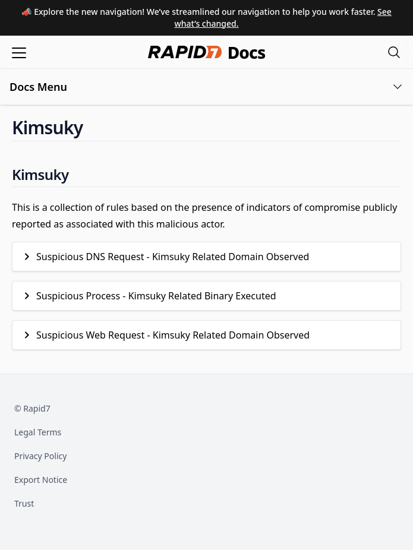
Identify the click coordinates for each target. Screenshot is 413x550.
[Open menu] (19, 52)
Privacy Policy (40, 456)
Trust (24, 503)
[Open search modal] (394, 52)
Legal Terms (37, 432)
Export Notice (40, 479)
